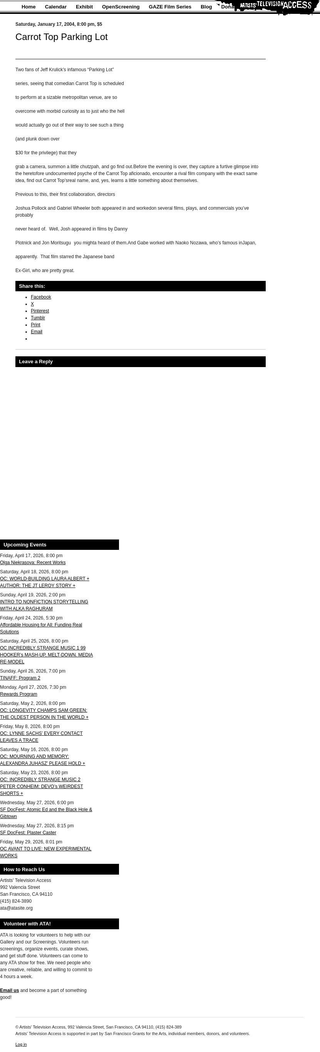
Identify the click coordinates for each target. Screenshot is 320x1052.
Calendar (56, 7)
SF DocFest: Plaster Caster (28, 832)
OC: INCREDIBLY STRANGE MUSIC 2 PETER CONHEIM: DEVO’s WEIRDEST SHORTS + (41, 786)
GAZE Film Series (170, 7)
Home (29, 7)
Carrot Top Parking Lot (61, 37)
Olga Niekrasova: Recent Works (33, 562)
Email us (9, 990)
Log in (21, 1044)
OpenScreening (120, 7)
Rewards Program (18, 694)
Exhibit (84, 7)
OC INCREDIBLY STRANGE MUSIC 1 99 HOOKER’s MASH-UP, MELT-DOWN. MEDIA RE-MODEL (46, 655)
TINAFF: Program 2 (20, 678)
